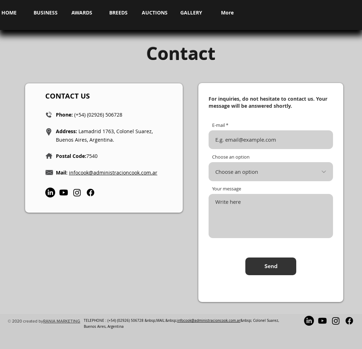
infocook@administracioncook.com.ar (113, 172)
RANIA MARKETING (61, 321)
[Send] (270, 266)
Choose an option (231, 157)
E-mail (218, 125)
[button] (45, 12)
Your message (226, 189)
